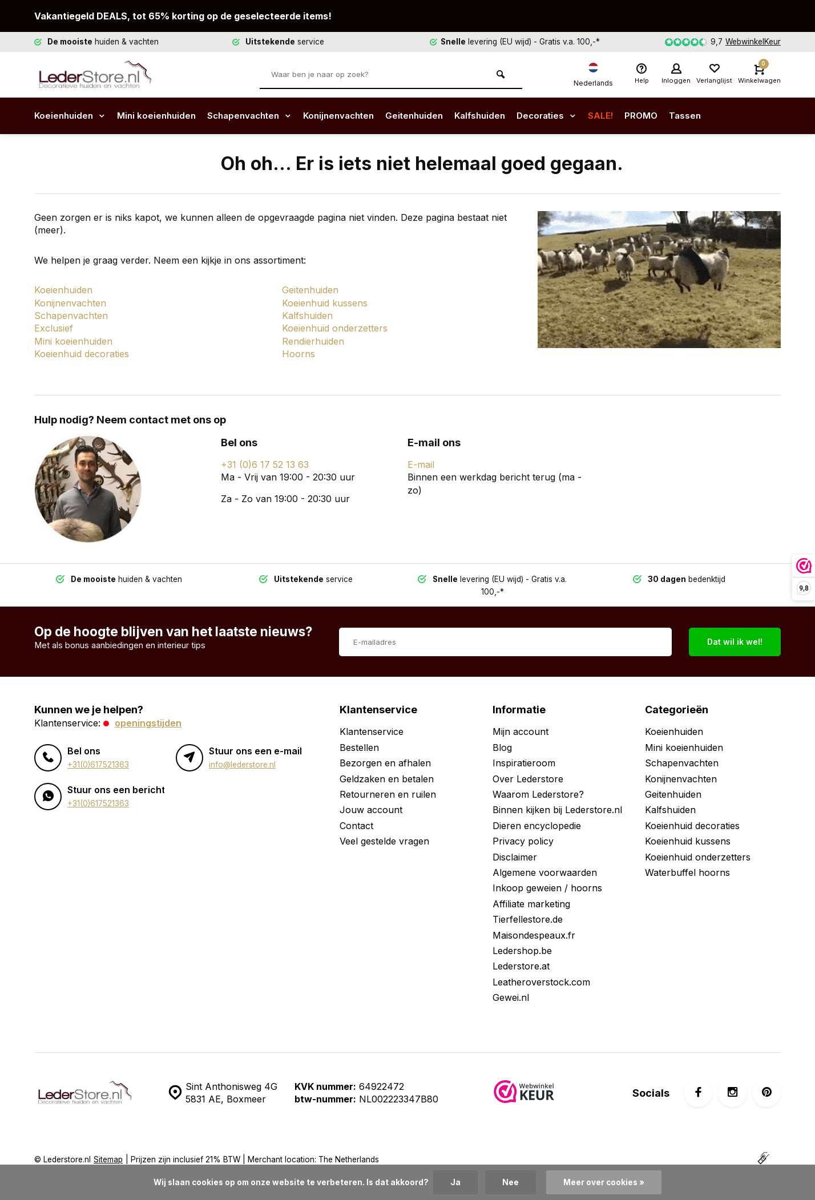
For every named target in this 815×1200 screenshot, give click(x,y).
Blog (502, 734)
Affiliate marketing (531, 890)
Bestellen (359, 734)
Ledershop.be (522, 938)
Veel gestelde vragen (384, 828)
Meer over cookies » (603, 1182)
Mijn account (520, 719)
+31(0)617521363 (98, 751)
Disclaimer (515, 844)
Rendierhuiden (313, 341)
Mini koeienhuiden (161, 116)
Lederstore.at (521, 953)
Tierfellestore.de (528, 906)
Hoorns (298, 353)
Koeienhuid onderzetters (335, 328)
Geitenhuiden (432, 116)
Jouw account (371, 797)
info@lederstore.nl (242, 751)
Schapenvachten (258, 116)
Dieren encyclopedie (537, 812)
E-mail (421, 464)
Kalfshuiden (501, 116)
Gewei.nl (511, 985)
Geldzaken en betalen (387, 765)
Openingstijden (148, 710)
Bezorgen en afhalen (385, 750)
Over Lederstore (528, 765)
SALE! (627, 116)
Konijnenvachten (353, 116)
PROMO (669, 116)
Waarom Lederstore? (538, 781)
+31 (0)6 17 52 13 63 (265, 464)
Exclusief (53, 328)
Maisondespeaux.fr (534, 922)
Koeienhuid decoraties (81, 353)
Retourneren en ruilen (388, 781)
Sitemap (108, 1146)
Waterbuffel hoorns (687, 860)
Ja (455, 1182)
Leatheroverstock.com (541, 969)
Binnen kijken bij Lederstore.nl (557, 797)
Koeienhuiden (71, 116)
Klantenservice (372, 719)
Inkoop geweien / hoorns (547, 875)
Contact (356, 812)
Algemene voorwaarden (545, 860)
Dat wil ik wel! (734, 629)
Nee (510, 1182)
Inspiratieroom (524, 750)
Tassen (714, 116)
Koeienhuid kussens (325, 303)
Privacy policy (523, 828)
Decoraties (571, 116)
